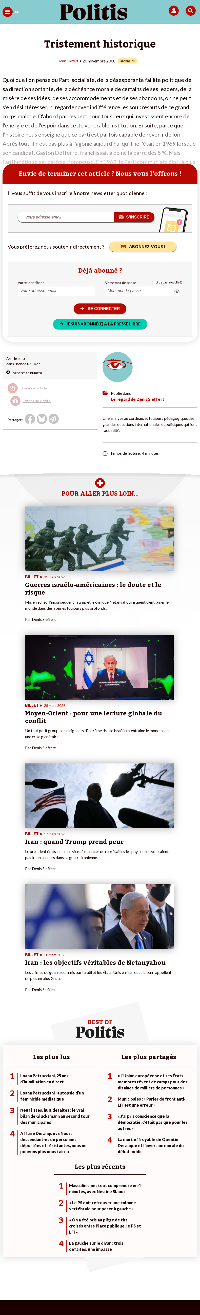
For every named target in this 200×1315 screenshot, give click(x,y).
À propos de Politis (83, 1126)
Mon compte (78, 1132)
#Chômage (141, 1126)
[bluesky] (49, 1297)
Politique (10, 1110)
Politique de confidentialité (162, 1271)
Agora (7, 1105)
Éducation (42, 1121)
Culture (9, 1132)
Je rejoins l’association (85, 1121)
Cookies (109, 1279)
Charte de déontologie (86, 1271)
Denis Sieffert (68, 60)
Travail (39, 1110)
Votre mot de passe (120, 282)
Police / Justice (45, 1132)
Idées (7, 1126)
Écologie (9, 1116)
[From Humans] (97, 1297)
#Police (138, 1110)
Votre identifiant (31, 282)
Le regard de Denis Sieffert (137, 399)
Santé (38, 1126)
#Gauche (140, 1116)
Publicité (87, 1279)
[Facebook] (33, 1297)
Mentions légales (45, 1271)
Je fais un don (78, 1105)
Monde (39, 1105)
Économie (41, 1116)
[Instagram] (81, 1297)
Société (9, 1121)
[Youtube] (65, 1297)
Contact (17, 1271)
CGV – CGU (122, 1271)
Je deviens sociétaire (84, 1110)
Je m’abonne (77, 1116)
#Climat (139, 1105)
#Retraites (141, 1121)
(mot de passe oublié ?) (167, 282)
